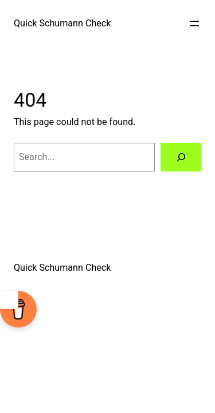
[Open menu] (194, 23)
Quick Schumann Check (62, 23)
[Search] (181, 157)
